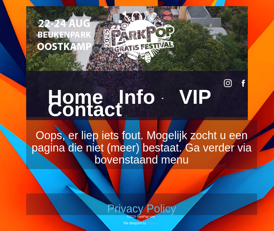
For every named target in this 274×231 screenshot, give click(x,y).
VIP (195, 97)
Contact (85, 109)
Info (141, 97)
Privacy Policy (141, 208)
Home (75, 97)
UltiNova (153, 223)
